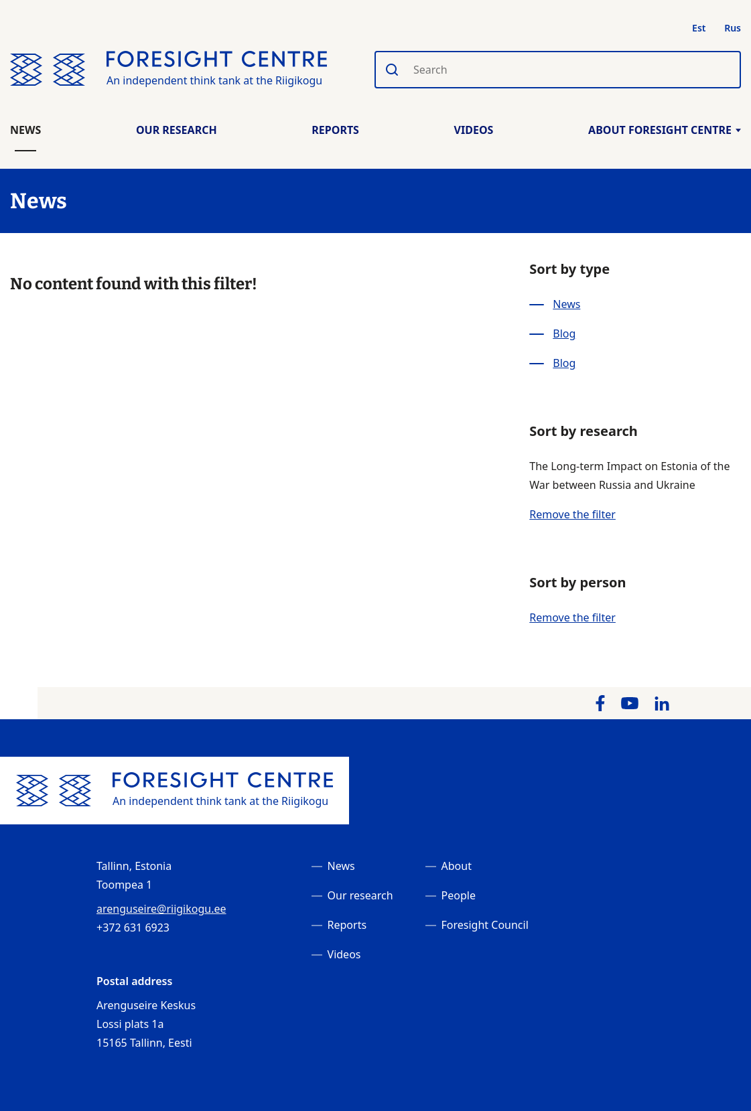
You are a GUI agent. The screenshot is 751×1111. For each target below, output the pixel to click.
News (25, 130)
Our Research (176, 130)
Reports (335, 130)
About (456, 866)
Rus (732, 27)
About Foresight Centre (664, 130)
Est (698, 27)
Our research (360, 895)
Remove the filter (572, 514)
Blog (564, 333)
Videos (474, 130)
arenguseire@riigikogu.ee (161, 908)
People (458, 895)
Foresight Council (485, 924)
